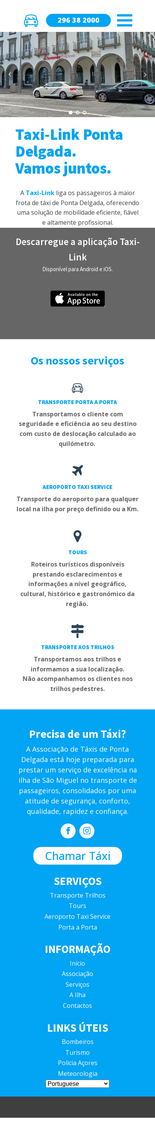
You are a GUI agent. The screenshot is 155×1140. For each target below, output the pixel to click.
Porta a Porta (77, 927)
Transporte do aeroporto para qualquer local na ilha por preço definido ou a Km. (77, 504)
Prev (10, 74)
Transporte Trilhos (78, 895)
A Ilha (77, 995)
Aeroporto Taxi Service (77, 916)
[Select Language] (77, 1084)
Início (77, 963)
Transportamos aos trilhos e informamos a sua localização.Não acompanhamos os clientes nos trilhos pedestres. (78, 674)
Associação (77, 973)
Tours (77, 905)
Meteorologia (77, 1073)
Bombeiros (78, 1041)
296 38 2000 (78, 20)
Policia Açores (77, 1063)
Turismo (77, 1052)
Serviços (77, 984)
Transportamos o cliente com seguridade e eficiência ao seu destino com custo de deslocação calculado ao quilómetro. (78, 429)
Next (145, 74)
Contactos (77, 1005)
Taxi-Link (40, 193)
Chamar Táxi (77, 855)
